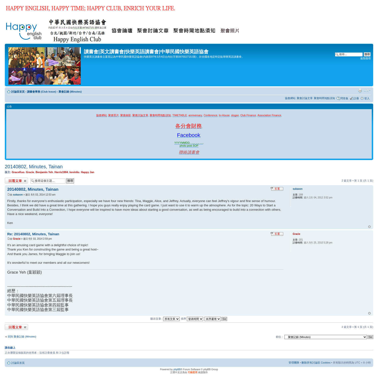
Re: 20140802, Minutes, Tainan (33, 234)
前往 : (279, 336)
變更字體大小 (367, 90)
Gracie (30, 172)
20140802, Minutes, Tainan (34, 166)
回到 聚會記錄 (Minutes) (22, 336)
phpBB (177, 369)
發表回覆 (16, 181)
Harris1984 (61, 172)
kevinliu (74, 172)
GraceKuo (18, 172)
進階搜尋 (365, 58)
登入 (367, 98)
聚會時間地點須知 (324, 98)
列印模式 (360, 90)
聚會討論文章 (305, 98)
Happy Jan (87, 172)
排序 (192, 318)
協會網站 (290, 98)
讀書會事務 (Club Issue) (41, 91)
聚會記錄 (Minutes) (70, 91)
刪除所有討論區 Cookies (316, 362)
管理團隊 (294, 362)
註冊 (356, 98)
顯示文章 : (165, 318)
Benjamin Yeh (44, 172)
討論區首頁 (18, 91)
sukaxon (18, 194)
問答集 (344, 98)
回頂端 (369, 227)
